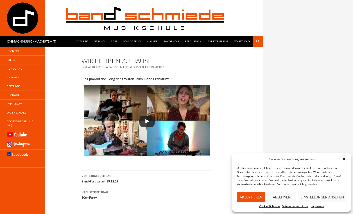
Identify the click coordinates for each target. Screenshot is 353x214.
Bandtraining (218, 41)
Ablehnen (282, 197)
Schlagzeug (132, 41)
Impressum (317, 206)
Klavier (152, 41)
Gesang (99, 41)
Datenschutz (16, 112)
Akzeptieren (251, 197)
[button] (344, 159)
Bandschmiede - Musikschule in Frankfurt (136, 67)
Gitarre (82, 41)
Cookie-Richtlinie (269, 206)
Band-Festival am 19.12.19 (146, 178)
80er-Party (146, 194)
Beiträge (13, 86)
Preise (11, 59)
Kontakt (13, 95)
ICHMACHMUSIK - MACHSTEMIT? (32, 41)
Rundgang (15, 68)
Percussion (193, 41)
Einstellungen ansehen (322, 197)
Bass (114, 41)
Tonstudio (242, 41)
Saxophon (171, 41)
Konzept (13, 51)
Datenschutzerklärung (295, 206)
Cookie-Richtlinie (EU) (20, 123)
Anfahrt (13, 77)
